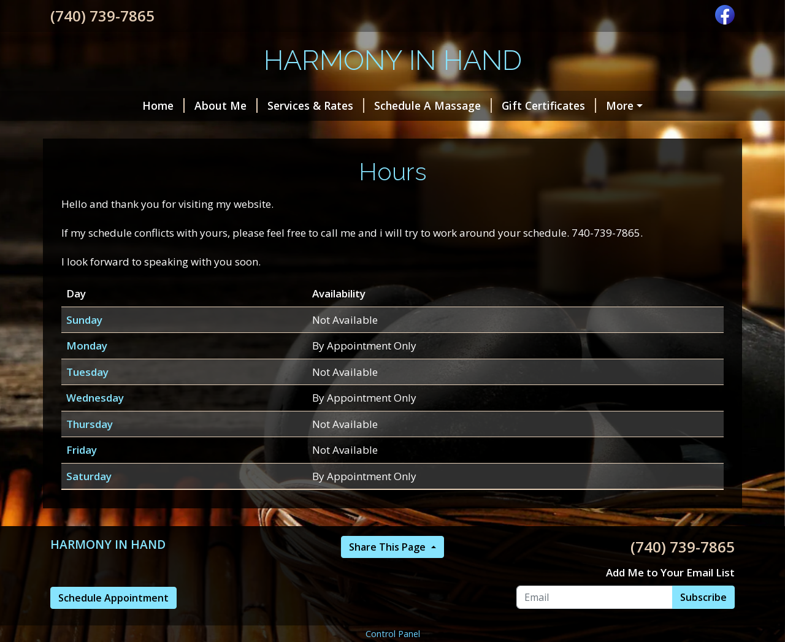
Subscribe (703, 597)
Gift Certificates (549, 105)
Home (163, 105)
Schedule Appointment (113, 598)
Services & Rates (315, 105)
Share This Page (388, 547)
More (620, 105)
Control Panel (393, 634)
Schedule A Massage (433, 105)
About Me (226, 105)
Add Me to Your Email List (670, 572)
